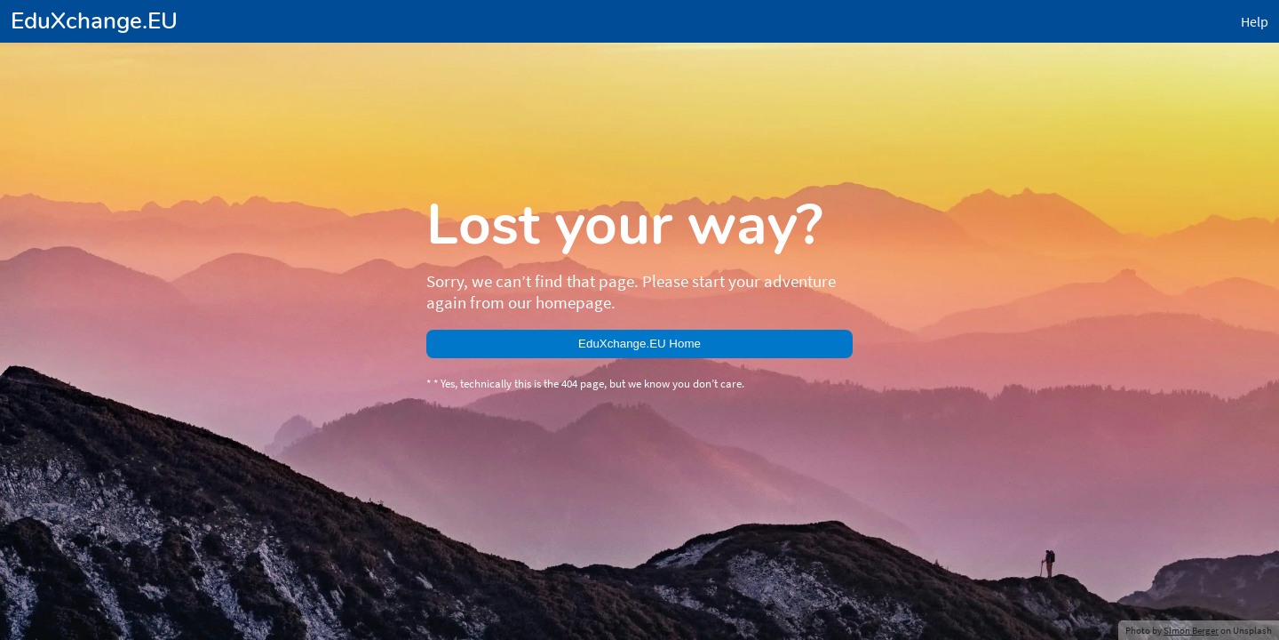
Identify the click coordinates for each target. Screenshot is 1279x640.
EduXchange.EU (55, 14)
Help (21, 30)
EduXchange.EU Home (75, 149)
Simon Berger (100, 211)
